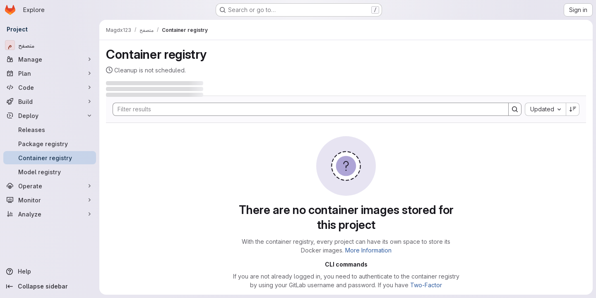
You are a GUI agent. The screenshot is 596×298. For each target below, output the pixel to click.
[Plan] (49, 73)
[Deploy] (49, 115)
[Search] (306, 109)
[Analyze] (49, 214)
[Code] (49, 87)
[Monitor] (49, 200)
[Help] (49, 271)
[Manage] (49, 59)
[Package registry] (49, 143)
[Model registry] (49, 171)
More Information (368, 250)
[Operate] (49, 185)
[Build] (49, 101)
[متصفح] (49, 45)
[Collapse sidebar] (49, 286)
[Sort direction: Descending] (572, 109)
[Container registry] (49, 157)
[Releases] (49, 129)
